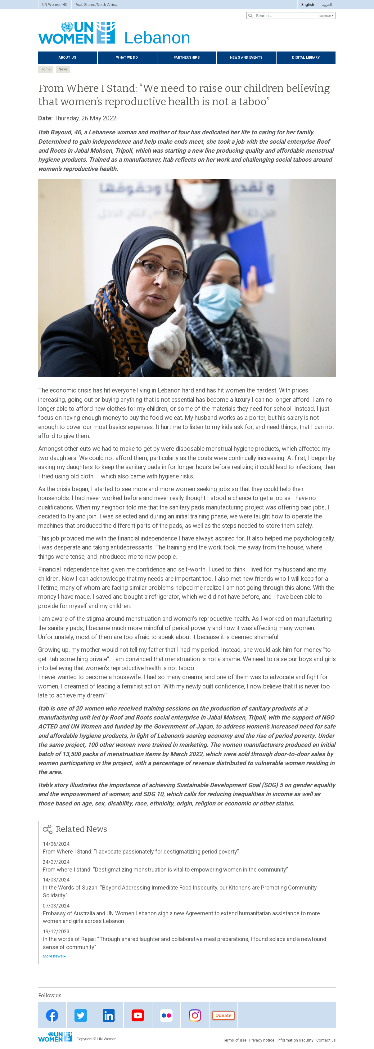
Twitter (81, 1015)
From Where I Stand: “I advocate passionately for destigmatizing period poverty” (141, 851)
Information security (295, 1040)
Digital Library (306, 58)
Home (46, 69)
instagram (195, 1015)
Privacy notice (261, 1040)
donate (223, 1015)
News (63, 69)
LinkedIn (109, 1015)
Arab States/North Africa (96, 4)
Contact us (326, 1040)
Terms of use (235, 1040)
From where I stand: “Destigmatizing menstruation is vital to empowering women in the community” (165, 869)
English (307, 4)
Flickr (166, 1015)
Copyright (84, 1039)
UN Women (106, 1039)
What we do (127, 58)
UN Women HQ (55, 4)
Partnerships (186, 58)
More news (53, 956)
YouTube (138, 1015)
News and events (246, 58)
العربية (327, 4)
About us (67, 58)
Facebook (52, 1015)
